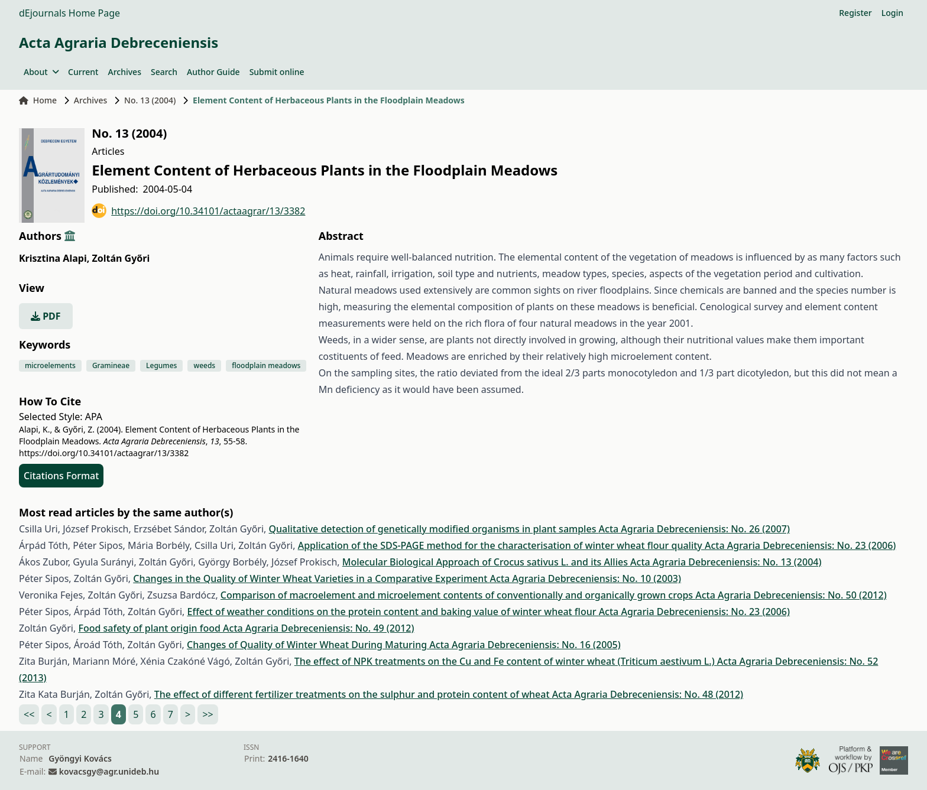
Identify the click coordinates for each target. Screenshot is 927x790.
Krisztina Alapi (54, 258)
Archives (124, 71)
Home (38, 100)
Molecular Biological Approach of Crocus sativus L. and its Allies (486, 561)
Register (855, 12)
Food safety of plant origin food (150, 628)
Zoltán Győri (121, 258)
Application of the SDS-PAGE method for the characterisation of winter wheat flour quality (501, 545)
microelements (50, 365)
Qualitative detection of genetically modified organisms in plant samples (434, 528)
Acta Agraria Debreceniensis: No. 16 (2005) (524, 644)
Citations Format (61, 475)
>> (207, 714)
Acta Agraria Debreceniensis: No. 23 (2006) (800, 545)
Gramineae (110, 365)
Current (83, 71)
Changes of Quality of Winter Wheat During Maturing (308, 644)
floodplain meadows (266, 365)
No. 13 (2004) (150, 100)
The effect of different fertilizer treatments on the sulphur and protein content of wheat (353, 694)
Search (164, 71)
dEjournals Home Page (69, 12)
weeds (204, 365)
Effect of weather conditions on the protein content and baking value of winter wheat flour (392, 611)
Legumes (161, 365)
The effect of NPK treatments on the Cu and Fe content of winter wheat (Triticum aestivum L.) (505, 661)
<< (29, 714)
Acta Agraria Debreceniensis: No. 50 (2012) (790, 595)
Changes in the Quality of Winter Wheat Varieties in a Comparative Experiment (311, 578)
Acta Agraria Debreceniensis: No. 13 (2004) (725, 561)
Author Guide (213, 71)
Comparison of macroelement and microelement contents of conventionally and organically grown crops (458, 595)
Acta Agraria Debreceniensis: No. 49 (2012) (318, 628)
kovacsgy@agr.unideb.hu (109, 771)
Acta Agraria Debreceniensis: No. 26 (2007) (694, 528)
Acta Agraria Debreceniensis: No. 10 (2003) (585, 578)
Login (892, 12)
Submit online (276, 71)
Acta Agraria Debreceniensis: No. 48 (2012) (647, 694)
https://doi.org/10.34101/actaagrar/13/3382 (198, 210)
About (41, 71)
